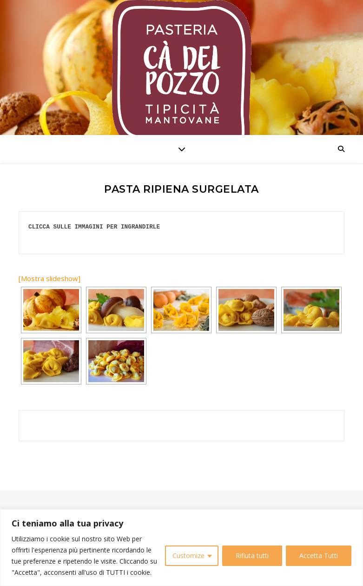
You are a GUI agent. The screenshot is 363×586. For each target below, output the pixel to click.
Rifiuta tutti (252, 555)
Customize (188, 555)
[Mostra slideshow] (49, 278)
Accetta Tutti (318, 555)
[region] (181, 547)
